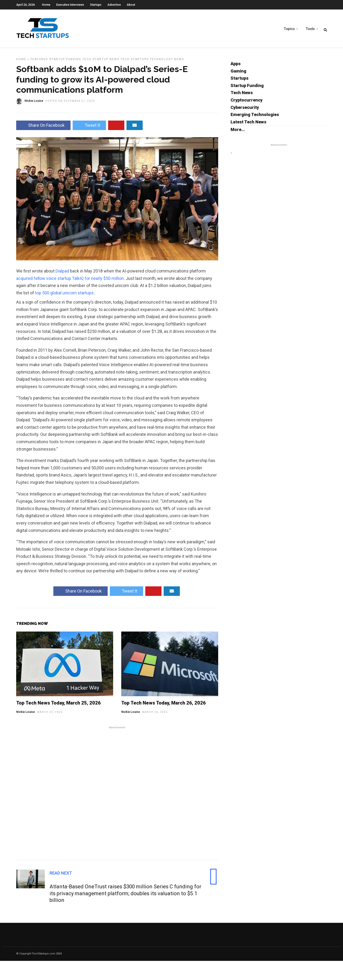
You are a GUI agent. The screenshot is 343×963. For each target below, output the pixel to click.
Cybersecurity (245, 109)
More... (238, 131)
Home (46, 4)
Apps (236, 65)
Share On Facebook (43, 127)
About (131, 4)
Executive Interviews (70, 4)
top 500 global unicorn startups (64, 294)
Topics (289, 29)
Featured (39, 61)
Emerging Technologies (255, 116)
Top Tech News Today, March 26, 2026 (163, 705)
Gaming (238, 73)
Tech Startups (135, 61)
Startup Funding (65, 61)
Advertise (114, 4)
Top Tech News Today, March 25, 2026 (58, 705)
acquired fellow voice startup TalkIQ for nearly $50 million (70, 280)
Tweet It (89, 127)
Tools (310, 29)
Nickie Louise (25, 714)
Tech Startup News (100, 61)
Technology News (167, 61)
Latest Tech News (248, 124)
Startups (95, 4)
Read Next (61, 875)
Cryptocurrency (246, 102)
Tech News (242, 94)
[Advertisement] (117, 794)
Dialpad (62, 273)
